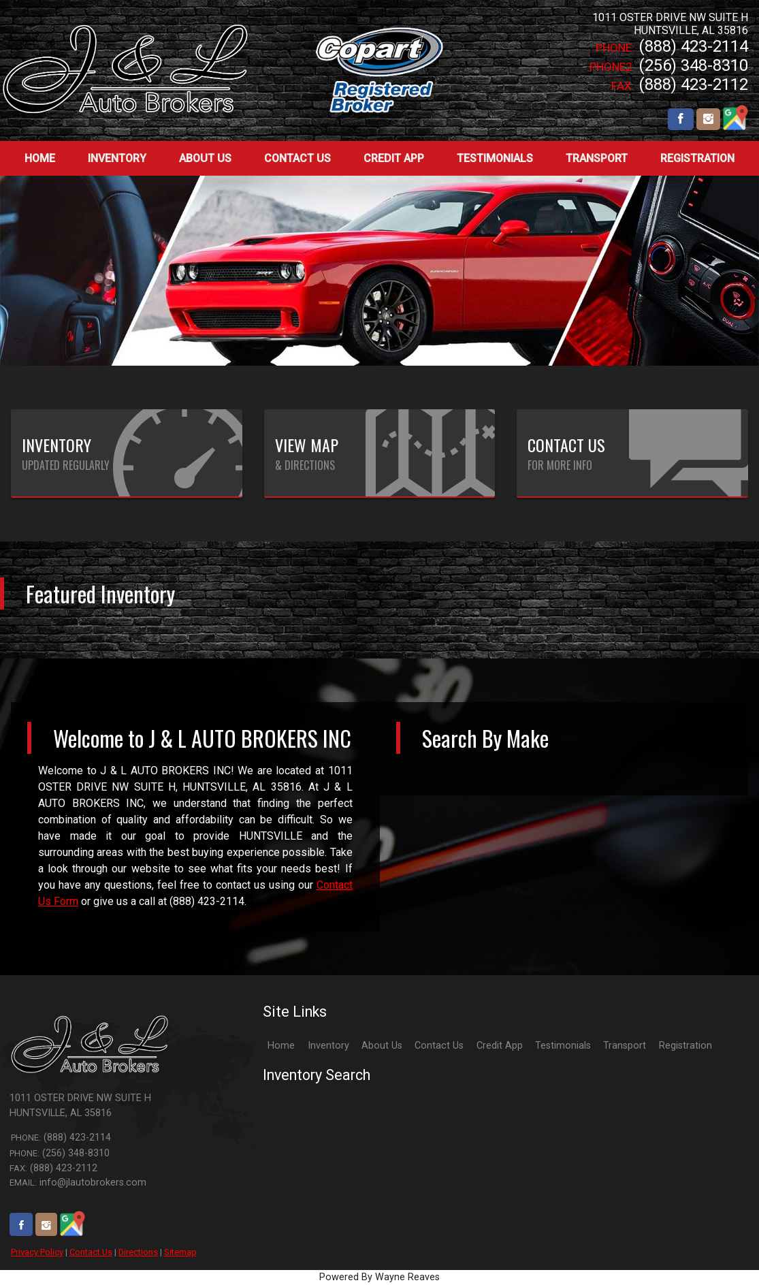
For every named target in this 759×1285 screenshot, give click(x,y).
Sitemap (180, 1252)
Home (281, 1045)
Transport (624, 1045)
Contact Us (90, 1252)
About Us (381, 1045)
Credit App (500, 1045)
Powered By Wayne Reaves (379, 1277)
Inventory (328, 1045)
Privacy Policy (37, 1252)
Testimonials (563, 1045)
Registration (685, 1045)
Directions (138, 1252)
